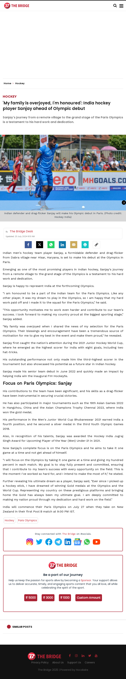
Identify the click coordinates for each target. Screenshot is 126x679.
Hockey (10, 96)
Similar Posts (22, 627)
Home (9, 83)
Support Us (74, 662)
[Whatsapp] (51, 244)
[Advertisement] (64, 48)
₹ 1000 (65, 598)
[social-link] (96, 244)
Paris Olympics (27, 520)
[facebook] (28, 244)
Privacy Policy (40, 662)
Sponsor (86, 580)
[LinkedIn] (62, 244)
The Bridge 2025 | (49, 670)
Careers (90, 662)
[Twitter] (39, 244)
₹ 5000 (31, 598)
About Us (58, 662)
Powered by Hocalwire (74, 670)
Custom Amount (89, 598)
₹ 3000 (48, 598)
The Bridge (69, 533)
